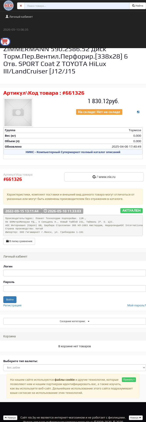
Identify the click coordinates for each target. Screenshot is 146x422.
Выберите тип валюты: (20, 361)
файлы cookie (65, 379)
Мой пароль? (136, 305)
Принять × (129, 379)
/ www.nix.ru (104, 177)
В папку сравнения (19, 241)
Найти (137, 5)
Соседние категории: (74, 321)
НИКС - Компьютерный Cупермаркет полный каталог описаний (73, 152)
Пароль (8, 282)
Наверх (136, 417)
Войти (10, 299)
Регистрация (12, 305)
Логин (7, 266)
